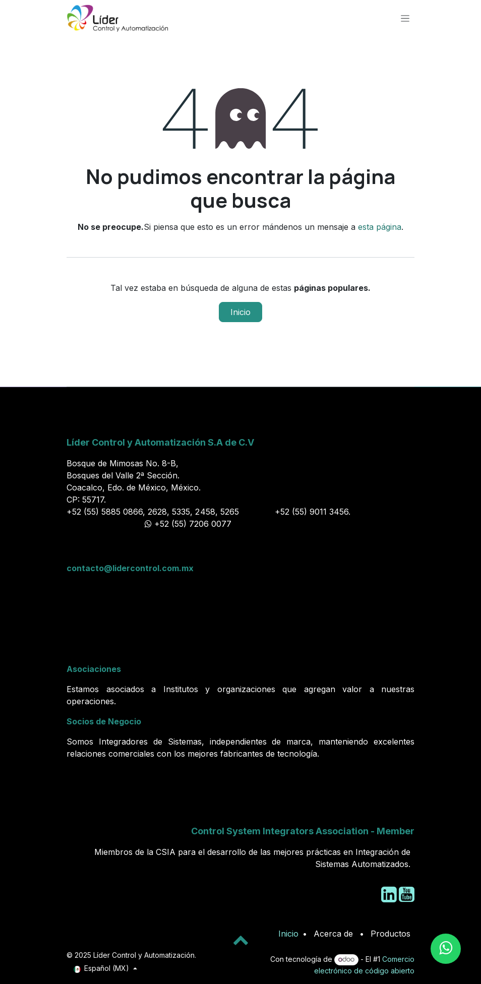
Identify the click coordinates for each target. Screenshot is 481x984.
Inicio (240, 312)
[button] (240, 940)
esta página (379, 227)
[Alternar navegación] (405, 18)
